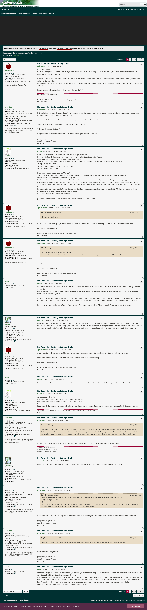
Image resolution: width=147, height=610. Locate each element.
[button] (143, 59)
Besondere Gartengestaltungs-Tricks (18, 53)
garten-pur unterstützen (64, 48)
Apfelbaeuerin (9, 70)
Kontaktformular (43, 48)
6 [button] (140, 60)
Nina (14, 55)
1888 (12, 284)
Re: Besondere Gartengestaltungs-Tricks (55, 107)
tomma (7, 281)
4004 (12, 158)
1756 (12, 110)
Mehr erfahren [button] (77, 606)
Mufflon (7, 155)
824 (12, 569)
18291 (13, 329)
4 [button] (135, 60)
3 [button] (132, 60)
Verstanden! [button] (135, 606)
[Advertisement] (73, 31)
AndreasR (19, 55)
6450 (12, 73)
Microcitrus (8, 107)
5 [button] (137, 60)
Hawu (7, 567)
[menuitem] (10, 9)
